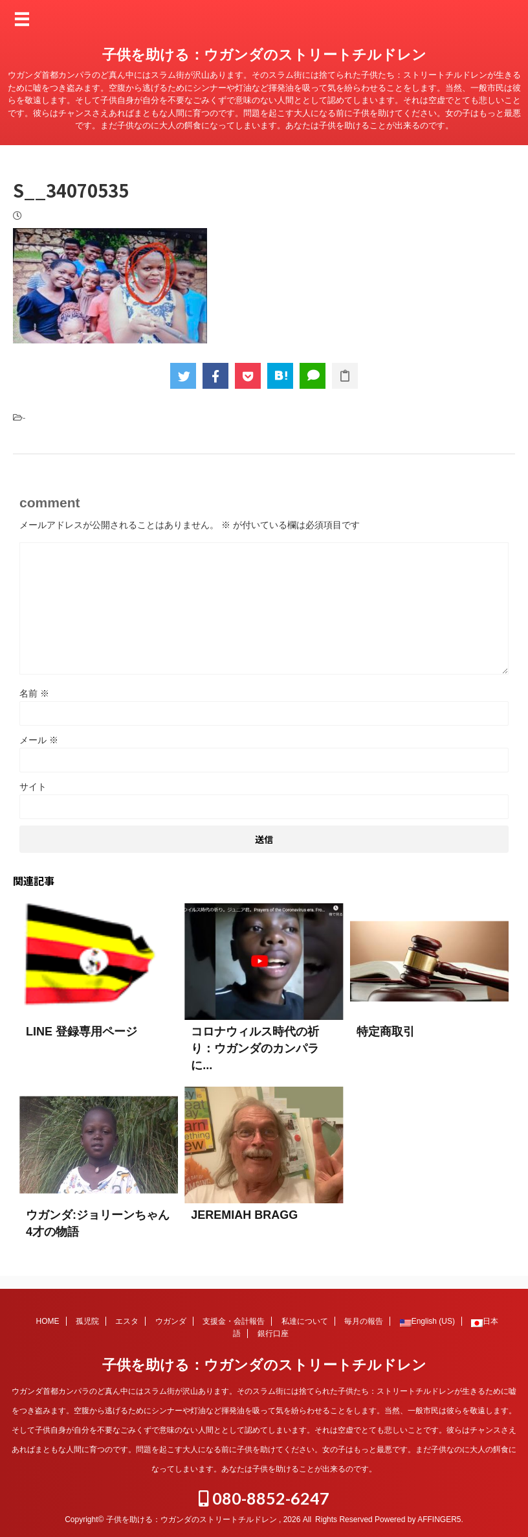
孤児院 (87, 1321)
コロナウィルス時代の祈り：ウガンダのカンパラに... (255, 1048)
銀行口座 (273, 1333)
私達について (304, 1321)
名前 (34, 693)
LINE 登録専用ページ (81, 1031)
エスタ (126, 1321)
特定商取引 (386, 1031)
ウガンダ (170, 1321)
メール (38, 740)
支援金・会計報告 (234, 1321)
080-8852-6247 (264, 1498)
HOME (48, 1321)
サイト (33, 786)
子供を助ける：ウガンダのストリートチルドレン (264, 55)
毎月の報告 (363, 1321)
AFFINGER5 (439, 1519)
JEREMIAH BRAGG (244, 1214)
